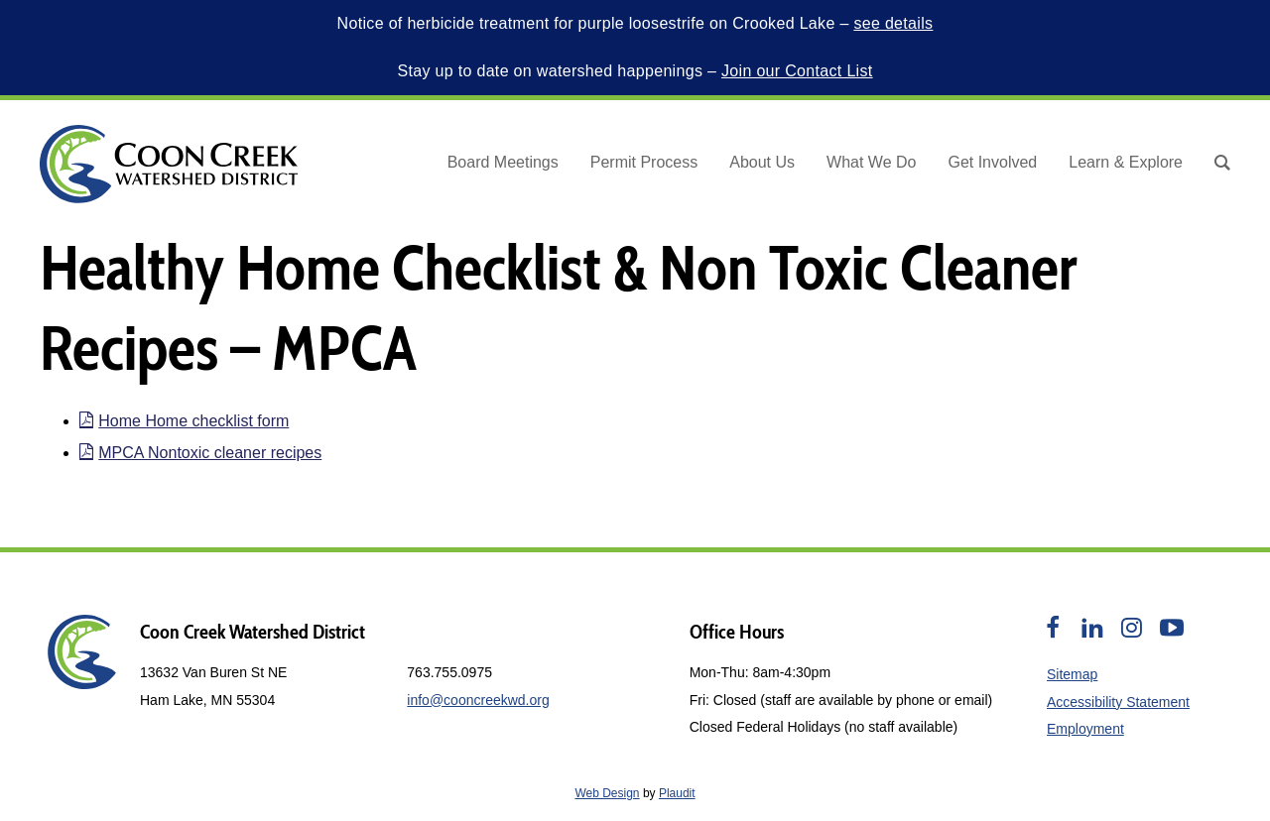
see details (893, 23)
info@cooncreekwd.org (478, 700)
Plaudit (677, 793)
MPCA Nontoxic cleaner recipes (200, 452)
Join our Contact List (797, 70)
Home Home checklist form (184, 420)
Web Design (606, 793)
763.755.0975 (449, 672)
